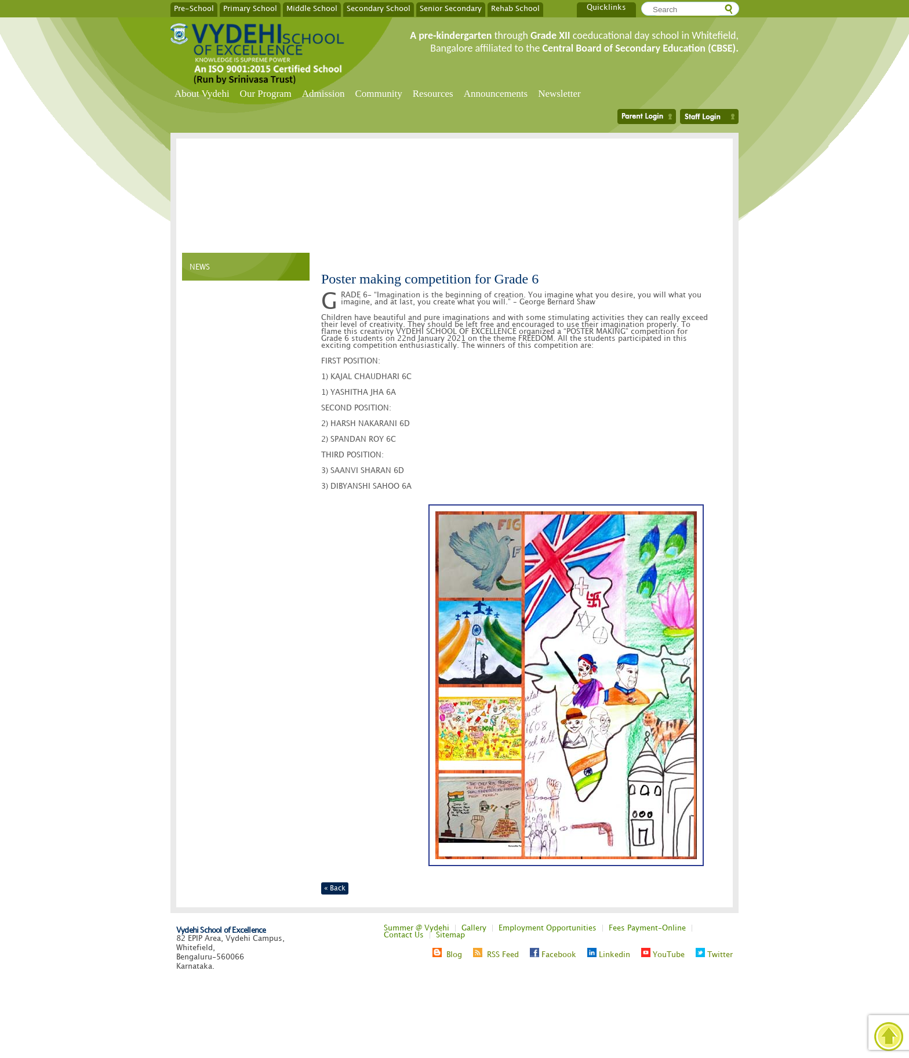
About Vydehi (202, 93)
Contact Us (404, 935)
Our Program (266, 93)
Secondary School (378, 8)
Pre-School (194, 8)
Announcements (496, 93)
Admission (323, 93)
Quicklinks (606, 7)
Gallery (473, 928)
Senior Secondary (451, 8)
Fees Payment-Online (647, 928)
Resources (433, 93)
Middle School (311, 8)
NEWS (200, 267)
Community (378, 93)
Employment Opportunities (548, 928)
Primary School (250, 8)
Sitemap (450, 935)
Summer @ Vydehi (416, 928)
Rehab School (515, 8)
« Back (335, 888)
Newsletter (559, 93)
